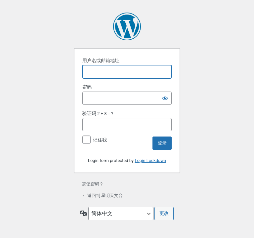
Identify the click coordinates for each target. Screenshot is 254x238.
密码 (87, 87)
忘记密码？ (93, 183)
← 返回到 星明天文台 (102, 195)
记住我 (100, 139)
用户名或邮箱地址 (100, 60)
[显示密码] (165, 98)
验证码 (89, 113)
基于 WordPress (127, 26)
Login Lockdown (150, 160)
